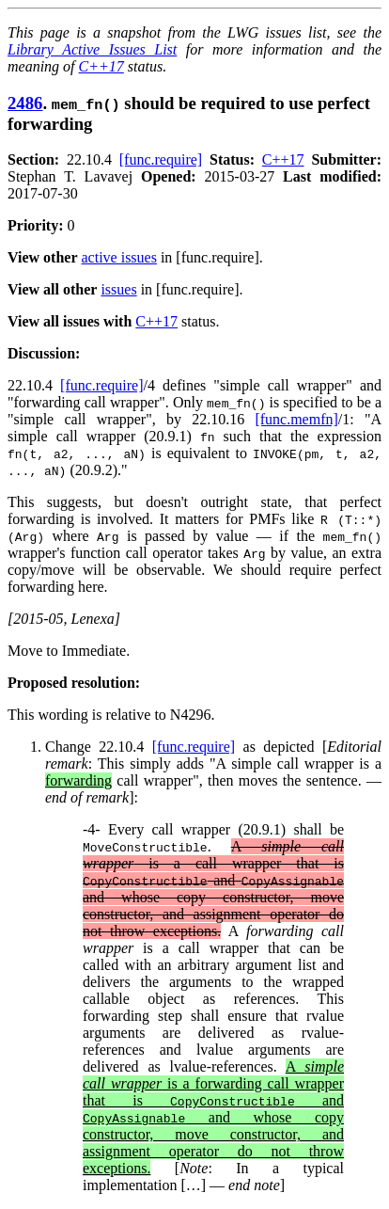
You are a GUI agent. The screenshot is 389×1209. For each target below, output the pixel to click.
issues (118, 289)
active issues (119, 257)
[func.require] (160, 159)
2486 (25, 103)
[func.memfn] (296, 419)
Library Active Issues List (92, 49)
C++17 (101, 66)
